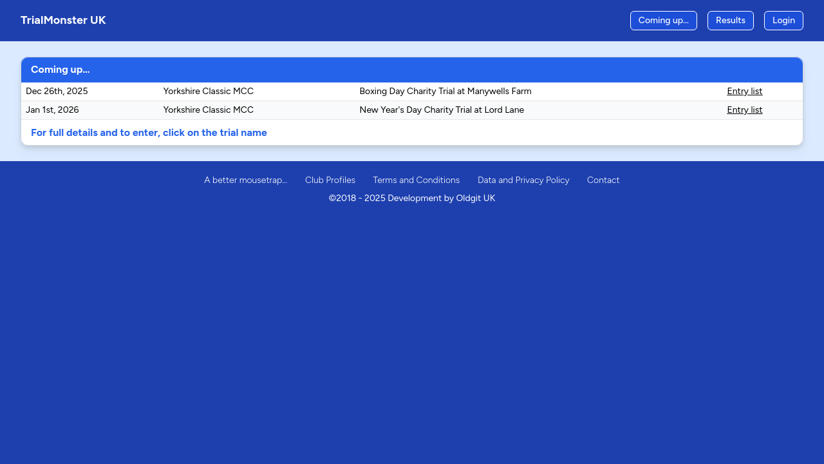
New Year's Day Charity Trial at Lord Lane (442, 109)
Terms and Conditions (416, 180)
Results (730, 20)
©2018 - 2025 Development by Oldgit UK (412, 198)
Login (783, 20)
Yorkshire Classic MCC (209, 91)
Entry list (745, 91)
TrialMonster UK (63, 20)
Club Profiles (330, 180)
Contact (603, 180)
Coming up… (664, 20)
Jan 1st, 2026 (52, 109)
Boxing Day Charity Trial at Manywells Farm (446, 91)
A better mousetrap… (245, 180)
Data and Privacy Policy (524, 180)
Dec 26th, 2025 (57, 91)
